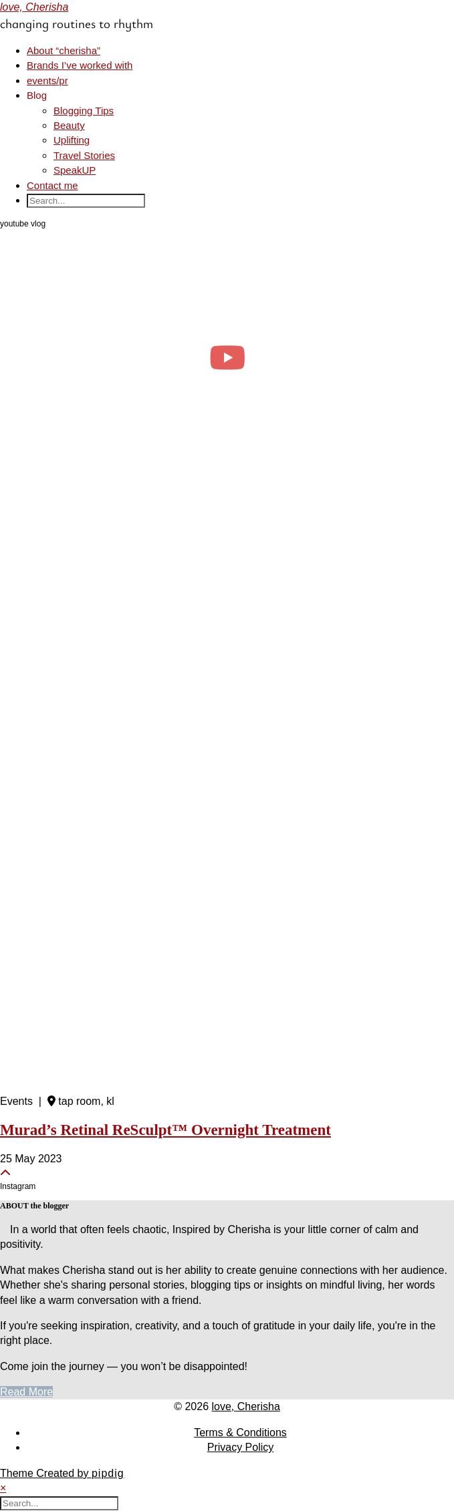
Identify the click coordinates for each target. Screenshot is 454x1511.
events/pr (47, 80)
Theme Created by (62, 1473)
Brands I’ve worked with (79, 65)
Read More (26, 1391)
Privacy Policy (240, 1447)
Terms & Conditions (240, 1432)
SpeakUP (74, 170)
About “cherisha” (63, 50)
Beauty (69, 125)
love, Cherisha (34, 7)
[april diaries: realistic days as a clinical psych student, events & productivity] (227, 357)
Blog (37, 95)
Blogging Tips (83, 110)
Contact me (52, 185)
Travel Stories (84, 155)
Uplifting (71, 140)
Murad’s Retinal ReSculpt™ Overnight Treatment (165, 1130)
